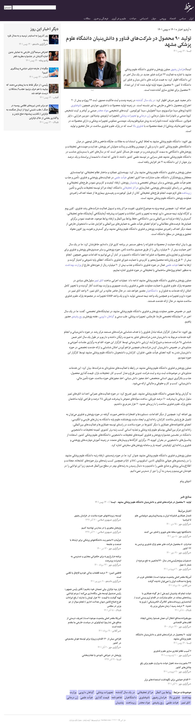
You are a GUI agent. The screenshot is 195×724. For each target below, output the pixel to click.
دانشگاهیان (152, 290)
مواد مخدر (102, 110)
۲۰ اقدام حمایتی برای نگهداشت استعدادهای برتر (167, 680)
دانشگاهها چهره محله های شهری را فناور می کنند (167, 532)
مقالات (87, 18)
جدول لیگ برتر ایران (75, 720)
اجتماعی (144, 18)
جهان (153, 18)
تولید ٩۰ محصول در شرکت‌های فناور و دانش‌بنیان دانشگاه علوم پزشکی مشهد (154, 502)
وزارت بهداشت (73, 265)
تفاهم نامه (117, 697)
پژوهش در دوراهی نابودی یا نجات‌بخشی (101, 655)
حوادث (132, 18)
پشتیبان (133, 182)
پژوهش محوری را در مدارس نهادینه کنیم (101, 528)
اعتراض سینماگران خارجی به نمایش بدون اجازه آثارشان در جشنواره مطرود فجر (28, 54)
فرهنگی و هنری (101, 18)
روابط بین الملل (163, 692)
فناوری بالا (138, 126)
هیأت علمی (120, 177)
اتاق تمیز (98, 280)
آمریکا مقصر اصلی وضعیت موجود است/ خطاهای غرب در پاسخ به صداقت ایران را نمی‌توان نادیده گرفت (164, 579)
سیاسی (182, 18)
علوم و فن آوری (119, 18)
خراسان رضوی (178, 69)
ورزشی (163, 18)
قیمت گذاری (102, 697)
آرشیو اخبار (183, 29)
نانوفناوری (76, 105)
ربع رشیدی (77, 316)
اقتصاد (172, 18)
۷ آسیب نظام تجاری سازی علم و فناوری (172, 651)
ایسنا (112, 502)
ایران (191, 18)
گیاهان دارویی (106, 316)
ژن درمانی (144, 115)
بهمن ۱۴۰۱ (163, 29)
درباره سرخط (95, 720)
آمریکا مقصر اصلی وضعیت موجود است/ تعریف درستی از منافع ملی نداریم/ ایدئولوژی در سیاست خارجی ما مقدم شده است (94, 622)
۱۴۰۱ (173, 29)
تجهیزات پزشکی (128, 115)
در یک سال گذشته (145, 100)
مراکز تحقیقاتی (130, 187)
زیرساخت (186, 192)
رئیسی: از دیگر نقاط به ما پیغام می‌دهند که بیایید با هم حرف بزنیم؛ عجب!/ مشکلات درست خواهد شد (27, 89)
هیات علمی (171, 265)
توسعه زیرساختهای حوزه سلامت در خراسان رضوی (97, 516)
